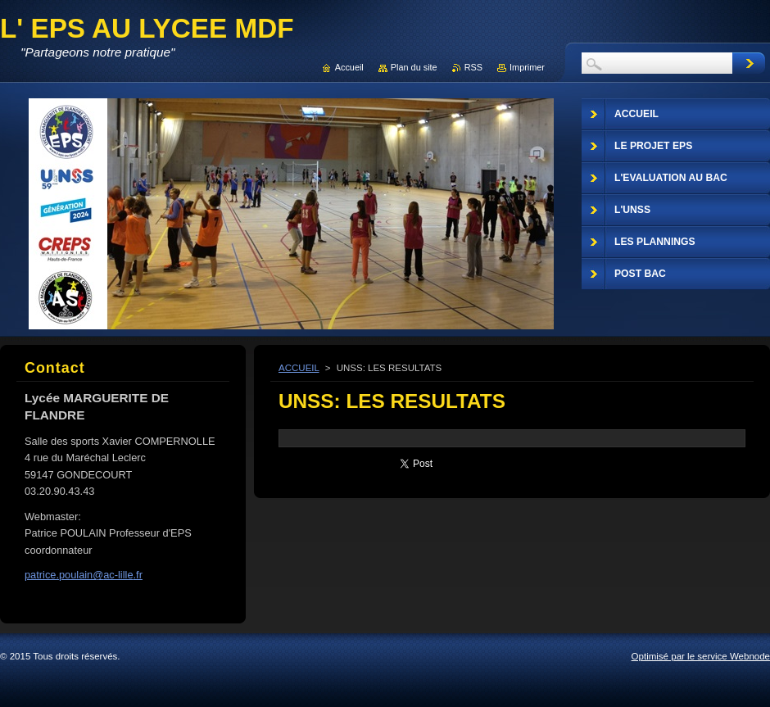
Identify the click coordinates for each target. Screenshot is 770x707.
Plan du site (414, 67)
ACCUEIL (299, 368)
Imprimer (527, 67)
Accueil (349, 67)
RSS (473, 67)
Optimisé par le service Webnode (701, 656)
